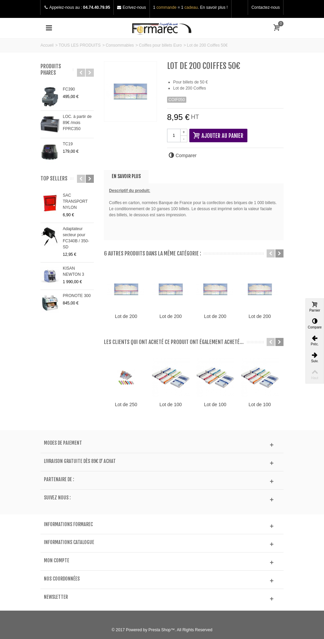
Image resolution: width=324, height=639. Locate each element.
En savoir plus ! (214, 7)
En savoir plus (126, 176)
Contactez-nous (265, 7)
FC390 (69, 89)
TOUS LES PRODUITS (80, 45)
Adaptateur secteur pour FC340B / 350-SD (76, 237)
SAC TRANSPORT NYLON (75, 201)
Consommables (120, 45)
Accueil (47, 45)
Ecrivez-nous (134, 7)
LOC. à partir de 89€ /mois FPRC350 (77, 122)
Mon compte (56, 560)
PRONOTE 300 (77, 295)
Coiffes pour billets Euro (160, 45)
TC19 (68, 144)
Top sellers (54, 178)
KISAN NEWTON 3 (73, 271)
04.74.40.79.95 (96, 7)
